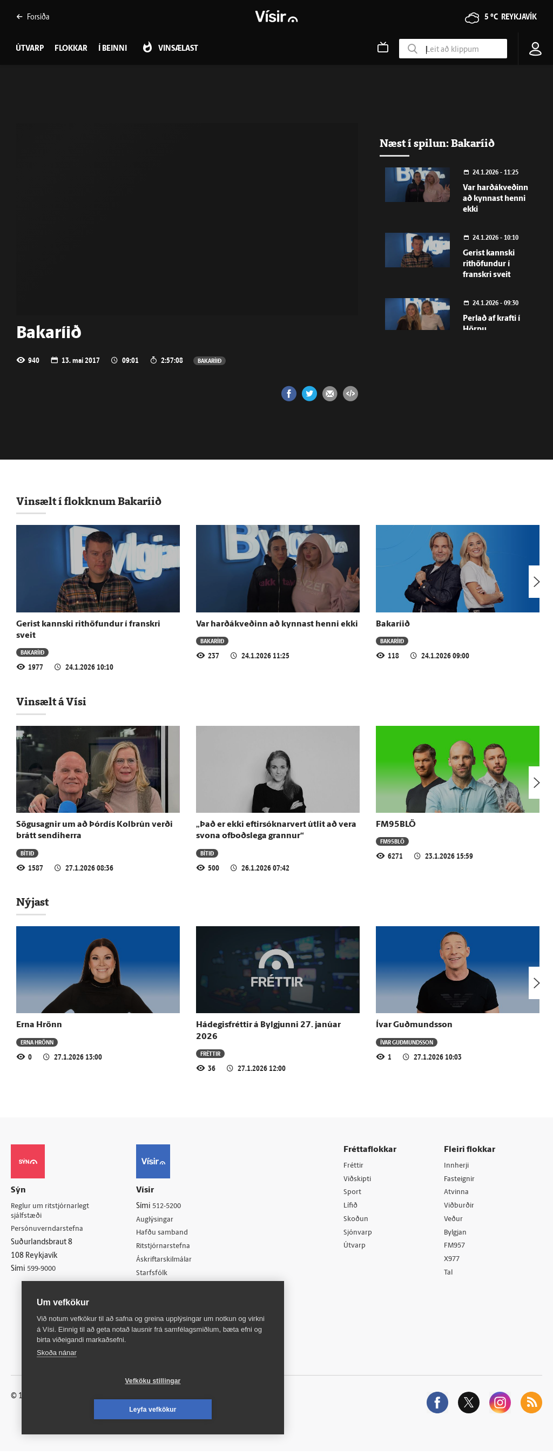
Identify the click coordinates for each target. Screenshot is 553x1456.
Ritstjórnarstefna (168, 1248)
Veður (455, 1221)
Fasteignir (461, 1179)
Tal (450, 1276)
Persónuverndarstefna (48, 1230)
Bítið (27, 853)
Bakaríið (209, 360)
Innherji (458, 1166)
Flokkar (71, 49)
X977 (454, 1262)
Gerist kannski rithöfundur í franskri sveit (489, 264)
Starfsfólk (156, 1275)
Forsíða (32, 16)
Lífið (353, 1207)
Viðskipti (361, 1179)
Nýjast (32, 902)
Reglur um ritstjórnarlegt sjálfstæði (52, 1211)
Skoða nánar (57, 1381)
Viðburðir (461, 1207)
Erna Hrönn (39, 1025)
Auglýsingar (159, 1220)
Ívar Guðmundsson (414, 1025)
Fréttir (210, 1053)
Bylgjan (457, 1235)
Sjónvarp (361, 1235)
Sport (355, 1193)
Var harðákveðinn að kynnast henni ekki (495, 199)
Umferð (153, 1289)
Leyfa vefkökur (217, 1409)
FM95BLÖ (396, 824)
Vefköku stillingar (89, 1409)
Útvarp (357, 1249)
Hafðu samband (166, 1234)
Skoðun (359, 1221)
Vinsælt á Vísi (51, 701)
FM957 (456, 1249)
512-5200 (172, 1206)
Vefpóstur (156, 1303)
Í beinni (112, 49)
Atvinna (457, 1193)
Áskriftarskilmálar (169, 1261)
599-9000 (43, 1270)
